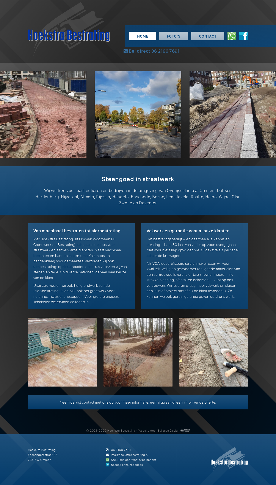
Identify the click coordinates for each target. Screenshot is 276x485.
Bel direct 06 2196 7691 (152, 51)
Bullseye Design (168, 430)
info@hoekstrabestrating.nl (129, 455)
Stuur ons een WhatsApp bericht (133, 460)
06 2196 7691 (121, 450)
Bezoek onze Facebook (127, 465)
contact (88, 402)
